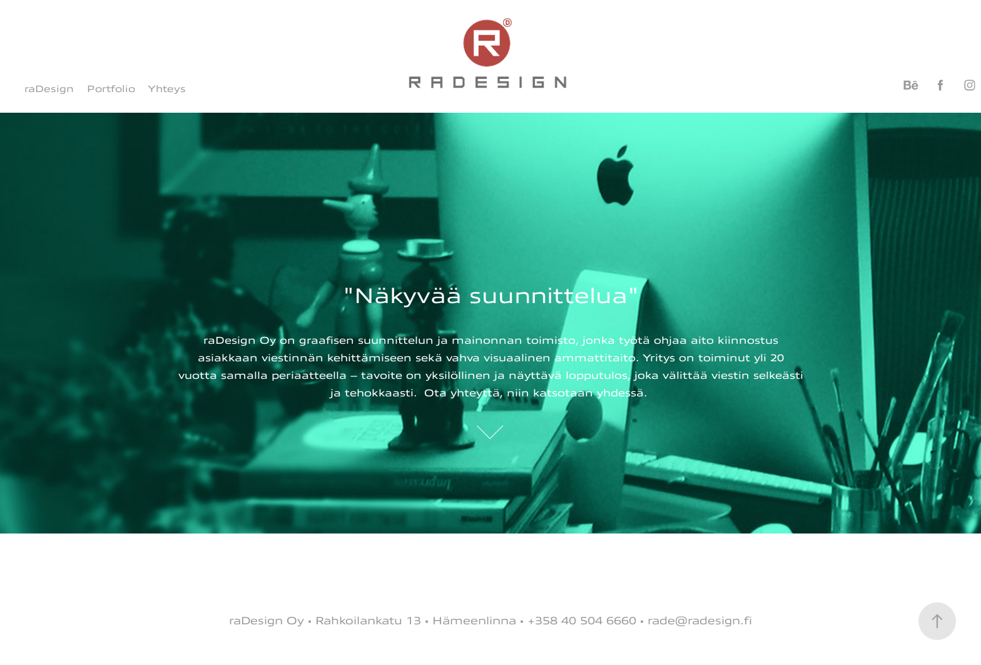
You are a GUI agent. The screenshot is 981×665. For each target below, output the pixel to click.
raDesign (49, 89)
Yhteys (167, 89)
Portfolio (111, 89)
